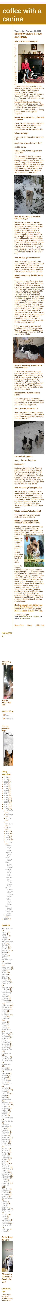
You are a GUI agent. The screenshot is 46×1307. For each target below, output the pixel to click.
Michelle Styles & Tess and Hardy (9, 890)
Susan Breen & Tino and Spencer (9, 865)
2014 (6, 800)
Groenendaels (7, 1070)
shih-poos (5, 1191)
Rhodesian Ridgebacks (6, 1166)
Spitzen (4, 1202)
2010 (6, 809)
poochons (5, 1152)
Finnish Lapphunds (6, 1041)
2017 (6, 793)
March (8, 840)
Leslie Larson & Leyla (9, 859)
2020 (6, 786)
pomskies (5, 1150)
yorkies (4, 1231)
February (9, 842)
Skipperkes (6, 1194)
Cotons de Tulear (5, 1025)
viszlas (4, 1216)
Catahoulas (6, 987)
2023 (6, 780)
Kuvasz (4, 1097)
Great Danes (6, 1053)
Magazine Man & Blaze (8, 854)
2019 (6, 788)
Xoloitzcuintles (7, 1225)
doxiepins (5, 1038)
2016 (6, 795)
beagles (4, 949)
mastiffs (4, 1114)
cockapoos (5, 1015)
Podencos (5, 1139)
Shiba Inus (5, 1189)
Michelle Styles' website (24, 611)
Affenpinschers (7, 928)
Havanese (5, 1073)
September (9, 824)
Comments (8, 719)
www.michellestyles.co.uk (24, 102)
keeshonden (6, 1090)
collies (21, 618)
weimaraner (6, 1220)
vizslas (4, 1218)
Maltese (4, 1110)
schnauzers (6, 1176)
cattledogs (5, 989)
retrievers (5, 1163)
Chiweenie (5, 1007)
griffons (4, 1068)
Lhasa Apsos (6, 1104)
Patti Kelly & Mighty (9, 895)
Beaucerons (6, 950)
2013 (6, 802)
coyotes (4, 1027)
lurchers (4, 1106)
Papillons (5, 1130)
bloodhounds (6, 969)
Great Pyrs (5, 1057)
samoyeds (5, 1172)
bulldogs (5, 980)
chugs (4, 1013)
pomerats (5, 1148)
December (9, 811)
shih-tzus (5, 1192)
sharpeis (5, 1181)
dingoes (4, 1035)
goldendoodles (7, 1049)
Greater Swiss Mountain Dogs (7, 1059)
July (7, 831)
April (7, 838)
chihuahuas (6, 1005)
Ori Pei (4, 1128)
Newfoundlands (7, 1121)
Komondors (6, 1093)
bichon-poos (6, 967)
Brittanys (5, 974)
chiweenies (6, 1009)
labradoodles (6, 1099)
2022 (6, 782)
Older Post (40, 625)
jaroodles (5, 1088)
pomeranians (6, 1145)
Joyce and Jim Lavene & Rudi (8, 880)
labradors (27, 618)
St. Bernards (6, 1209)
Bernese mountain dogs (7, 959)
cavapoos (5, 998)
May (7, 836)
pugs (3, 1161)
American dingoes (5, 938)
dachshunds (6, 1029)
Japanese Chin (7, 1084)
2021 (6, 784)
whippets (5, 1222)
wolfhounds (6, 1224)
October (8, 818)
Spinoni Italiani (7, 1198)
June (8, 833)
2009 (6, 919)
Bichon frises (6, 963)
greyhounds (6, 1064)
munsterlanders (7, 1117)
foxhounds (5, 1044)
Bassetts (5, 947)
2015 (6, 797)
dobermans (6, 1037)
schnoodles (6, 1178)
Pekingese (5, 1132)
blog (40, 611)
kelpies (4, 1092)
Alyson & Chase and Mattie (8, 848)
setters (4, 1180)
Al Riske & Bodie (8, 885)
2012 (6, 804)
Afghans (4, 932)
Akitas (4, 934)
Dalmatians (6, 1033)
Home (29, 625)
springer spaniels (4, 1206)
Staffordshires (6, 1211)
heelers (4, 1075)
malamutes (5, 1108)
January (8, 915)
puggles (4, 1159)
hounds (4, 1077)
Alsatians (5, 936)
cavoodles (5, 1000)
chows (4, 1011)
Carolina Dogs (7, 983)
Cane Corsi (6, 982)
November (9, 814)
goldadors (5, 1048)
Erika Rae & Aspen (9, 912)
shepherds (5, 1185)
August (8, 828)
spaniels (4, 1196)
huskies (4, 1079)
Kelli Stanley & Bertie (8, 908)
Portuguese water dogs (6, 1157)
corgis (4, 1022)
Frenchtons (6, 1046)
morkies (4, 1115)
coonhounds (6, 1018)
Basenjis (5, 945)
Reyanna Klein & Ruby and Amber (8, 873)
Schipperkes (6, 1174)
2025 (6, 777)
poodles (4, 1154)
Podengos (5, 1141)
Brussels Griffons (5, 977)
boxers (4, 972)
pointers (4, 1143)
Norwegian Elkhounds (5, 1125)
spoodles (5, 1203)
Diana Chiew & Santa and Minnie (9, 901)
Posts (6, 715)
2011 (6, 806)
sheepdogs (5, 1183)
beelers (4, 952)
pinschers (5, 1134)
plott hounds (6, 1137)
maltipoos (5, 1112)
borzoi (4, 971)
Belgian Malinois (4, 955)
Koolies (4, 1095)
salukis (4, 1170)
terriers (4, 1214)
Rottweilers (6, 1169)
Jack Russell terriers (6, 1081)
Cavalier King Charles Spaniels (6, 994)
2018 (6, 791)
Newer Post (19, 625)
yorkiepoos (5, 1229)
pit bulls (4, 1136)
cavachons (5, 991)
